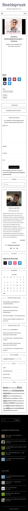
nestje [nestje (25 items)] (9, 400)
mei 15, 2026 (8, 442)
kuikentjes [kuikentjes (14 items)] (19, 395)
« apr (4, 293)
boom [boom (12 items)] (16, 387)
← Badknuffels (14, 105)
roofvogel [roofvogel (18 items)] (13, 400)
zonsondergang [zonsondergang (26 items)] (19, 408)
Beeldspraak (14, 4)
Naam (4, 146)
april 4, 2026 (8, 483)
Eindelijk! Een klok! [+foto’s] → (14, 110)
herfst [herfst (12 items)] (9, 395)
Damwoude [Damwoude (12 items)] (10, 390)
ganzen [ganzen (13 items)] (23, 393)
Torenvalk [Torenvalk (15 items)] (17, 403)
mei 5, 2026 (8, 454)
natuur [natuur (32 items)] (5, 400)
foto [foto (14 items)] (20, 393)
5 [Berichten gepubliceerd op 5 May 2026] (7, 282)
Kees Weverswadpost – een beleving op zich (14, 315)
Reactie (5, 125)
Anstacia (5, 91)
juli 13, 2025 (8, 489)
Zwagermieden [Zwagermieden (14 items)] (14, 410)
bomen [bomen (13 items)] (13, 387)
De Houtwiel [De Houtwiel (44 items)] (17, 390)
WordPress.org (7, 377)
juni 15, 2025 (8, 494)
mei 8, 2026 (8, 448)
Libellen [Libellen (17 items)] (8, 398)
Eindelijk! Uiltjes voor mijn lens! (10, 307)
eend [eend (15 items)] (15, 393)
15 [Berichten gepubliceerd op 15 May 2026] (17, 285)
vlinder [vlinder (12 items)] (22, 405)
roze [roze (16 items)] (23, 400)
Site (3, 160)
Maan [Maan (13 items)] (11, 398)
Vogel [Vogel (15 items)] (4, 408)
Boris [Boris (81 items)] (19, 387)
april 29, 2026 (8, 460)
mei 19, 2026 (8, 437)
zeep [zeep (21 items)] (11, 408)
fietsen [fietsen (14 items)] (18, 393)
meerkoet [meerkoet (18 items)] (15, 398)
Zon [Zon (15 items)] (14, 408)
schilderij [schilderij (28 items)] (12, 403)
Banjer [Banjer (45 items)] (5, 387)
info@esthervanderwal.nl (13, 245)
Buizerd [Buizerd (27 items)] (5, 390)
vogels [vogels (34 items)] (8, 408)
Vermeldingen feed (7, 371)
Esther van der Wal (15, 46)
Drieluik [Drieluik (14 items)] (12, 393)
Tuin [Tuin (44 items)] (7, 405)
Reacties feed (6, 374)
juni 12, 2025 (8, 500)
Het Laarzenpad (11, 487)
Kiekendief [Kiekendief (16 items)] (15, 395)
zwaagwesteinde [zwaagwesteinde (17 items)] (7, 410)
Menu (25, 13)
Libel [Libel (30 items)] (4, 398)
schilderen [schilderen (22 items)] (6, 403)
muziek (10, 91)
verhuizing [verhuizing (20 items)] (18, 405)
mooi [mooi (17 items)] (21, 398)
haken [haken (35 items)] (5, 396)
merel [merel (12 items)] (19, 398)
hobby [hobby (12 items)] (11, 395)
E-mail (4, 153)
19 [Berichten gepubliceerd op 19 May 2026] (7, 288)
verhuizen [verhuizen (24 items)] (12, 405)
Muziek (5, 97)
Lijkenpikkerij (14, 329)
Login (4, 367)
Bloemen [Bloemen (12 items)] (10, 387)
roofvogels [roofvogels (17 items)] (19, 400)
